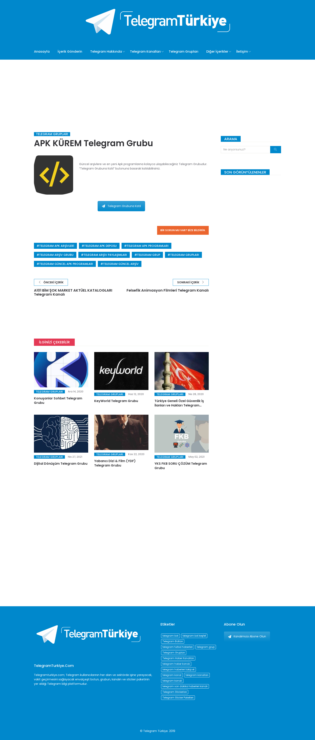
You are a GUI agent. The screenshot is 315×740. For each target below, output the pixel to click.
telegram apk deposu (100, 246)
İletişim (242, 51)
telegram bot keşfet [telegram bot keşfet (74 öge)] (194, 635)
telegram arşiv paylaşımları (105, 255)
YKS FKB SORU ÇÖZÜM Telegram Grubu (180, 465)
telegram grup (148, 255)
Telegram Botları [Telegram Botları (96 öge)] (173, 641)
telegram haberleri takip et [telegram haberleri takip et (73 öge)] (178, 669)
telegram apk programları (148, 246)
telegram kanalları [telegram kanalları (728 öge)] (197, 675)
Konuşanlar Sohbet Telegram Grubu (58, 400)
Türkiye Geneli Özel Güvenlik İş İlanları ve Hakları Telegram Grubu (179, 405)
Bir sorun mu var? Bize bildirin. (183, 230)
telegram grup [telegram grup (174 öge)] (206, 647)
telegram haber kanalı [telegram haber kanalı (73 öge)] (176, 663)
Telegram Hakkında (106, 51)
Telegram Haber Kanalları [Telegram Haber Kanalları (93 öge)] (178, 658)
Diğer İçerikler (217, 51)
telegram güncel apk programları (66, 264)
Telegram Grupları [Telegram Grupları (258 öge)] (174, 652)
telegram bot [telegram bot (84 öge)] (170, 635)
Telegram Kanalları (145, 51)
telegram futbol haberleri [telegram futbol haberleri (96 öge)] (178, 647)
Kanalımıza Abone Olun (247, 636)
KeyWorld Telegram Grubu (116, 401)
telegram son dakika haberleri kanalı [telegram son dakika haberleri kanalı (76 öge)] (185, 686)
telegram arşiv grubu (56, 255)
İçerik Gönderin (70, 51)
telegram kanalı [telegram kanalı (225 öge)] (172, 680)
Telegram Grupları (183, 51)
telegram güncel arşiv (121, 264)
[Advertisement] (157, 90)
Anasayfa (42, 51)
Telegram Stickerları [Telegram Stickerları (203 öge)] (175, 692)
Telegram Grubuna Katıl (121, 206)
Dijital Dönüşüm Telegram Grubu (60, 463)
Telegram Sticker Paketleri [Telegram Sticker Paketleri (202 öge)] (178, 697)
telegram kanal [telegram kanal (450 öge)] (172, 675)
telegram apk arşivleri (56, 246)
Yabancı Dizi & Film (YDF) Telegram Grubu (115, 463)
